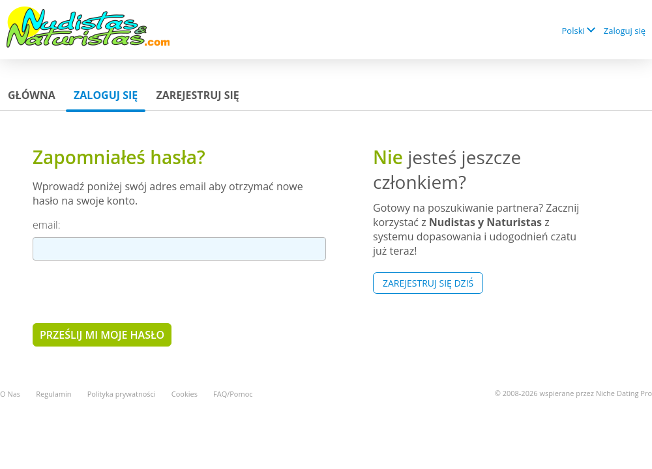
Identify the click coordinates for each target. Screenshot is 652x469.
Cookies (184, 394)
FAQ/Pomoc (233, 394)
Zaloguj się (624, 30)
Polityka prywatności (121, 394)
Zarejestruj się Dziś (428, 283)
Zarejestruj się (197, 95)
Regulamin (53, 394)
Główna (31, 95)
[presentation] (132, 291)
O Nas (10, 394)
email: (46, 225)
